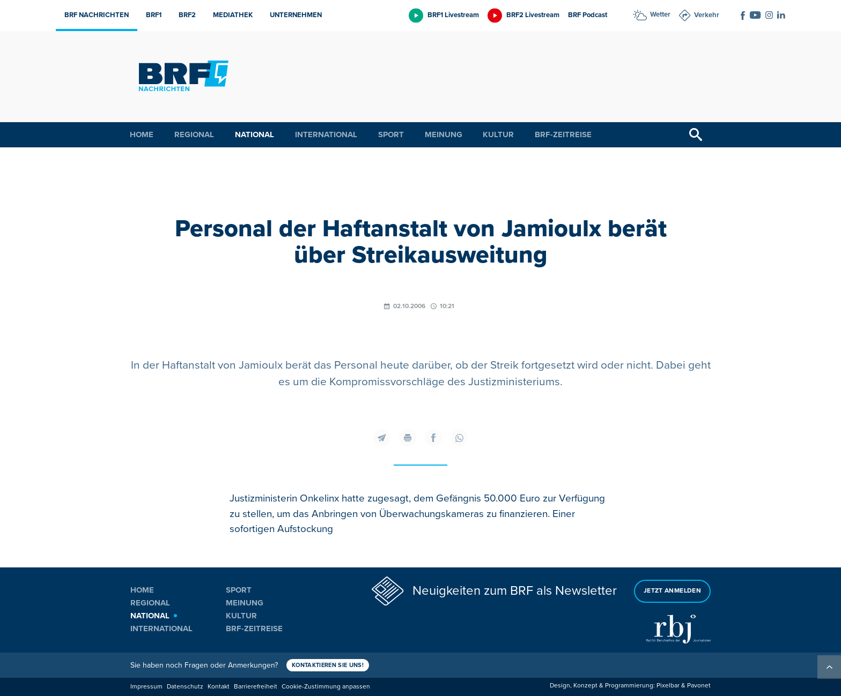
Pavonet (699, 686)
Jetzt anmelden (672, 591)
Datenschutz (185, 687)
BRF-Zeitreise (563, 134)
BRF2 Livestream (532, 15)
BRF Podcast (587, 15)
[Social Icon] (743, 15)
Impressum (146, 687)
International (326, 134)
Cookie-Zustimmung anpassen (326, 687)
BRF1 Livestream (453, 15)
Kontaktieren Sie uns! (328, 665)
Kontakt (219, 687)
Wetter (660, 14)
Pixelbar (668, 686)
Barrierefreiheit (255, 687)
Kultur (498, 134)
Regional (194, 134)
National (254, 134)
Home (141, 134)
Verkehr (706, 15)
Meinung (443, 134)
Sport (391, 134)
